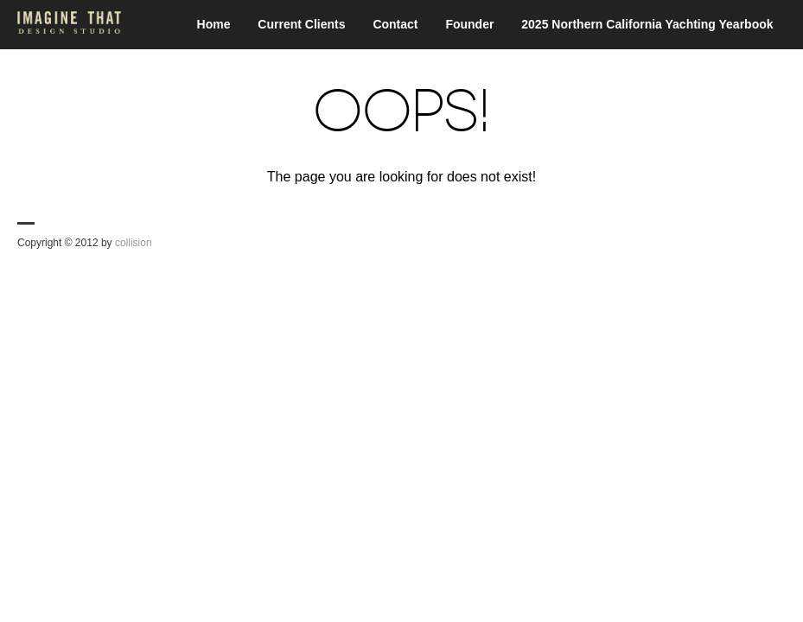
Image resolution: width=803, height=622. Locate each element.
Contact (395, 24)
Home (214, 24)
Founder (469, 24)
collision (133, 243)
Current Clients (301, 24)
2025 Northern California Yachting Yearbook (647, 24)
